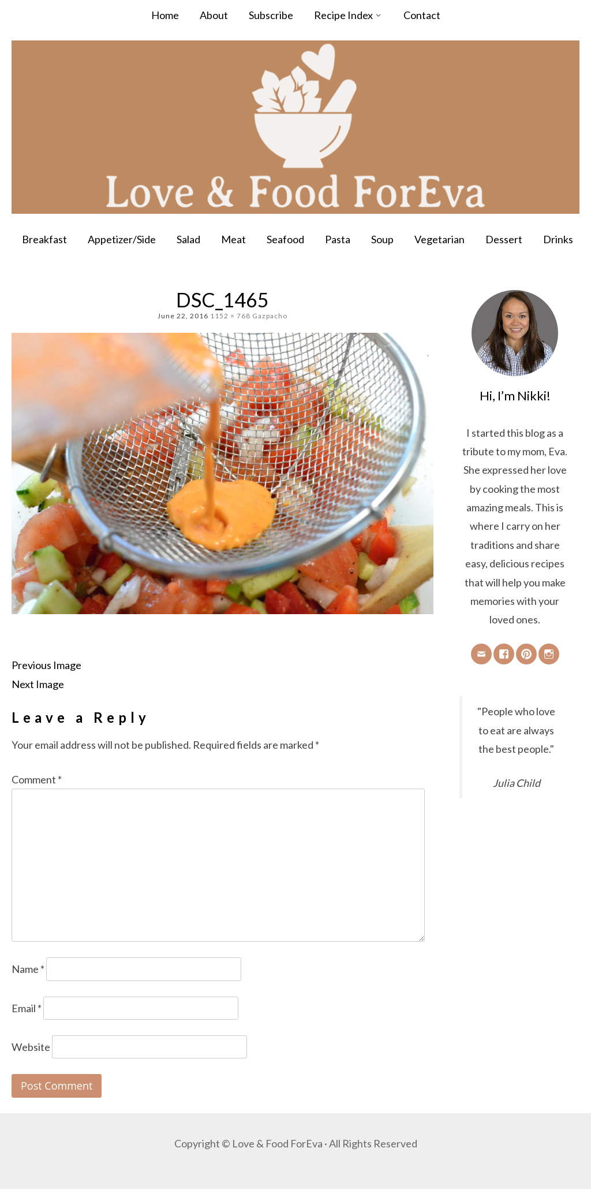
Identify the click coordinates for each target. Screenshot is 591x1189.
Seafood (285, 239)
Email (27, 1008)
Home (165, 15)
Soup (382, 239)
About (214, 15)
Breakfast (44, 239)
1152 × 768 (230, 315)
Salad (188, 239)
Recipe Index (343, 15)
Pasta (337, 239)
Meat (233, 239)
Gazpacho (269, 315)
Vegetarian (439, 239)
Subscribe (271, 15)
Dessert (503, 239)
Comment (37, 779)
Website (31, 1047)
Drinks (558, 239)
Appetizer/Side (122, 239)
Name (28, 969)
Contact (421, 15)
